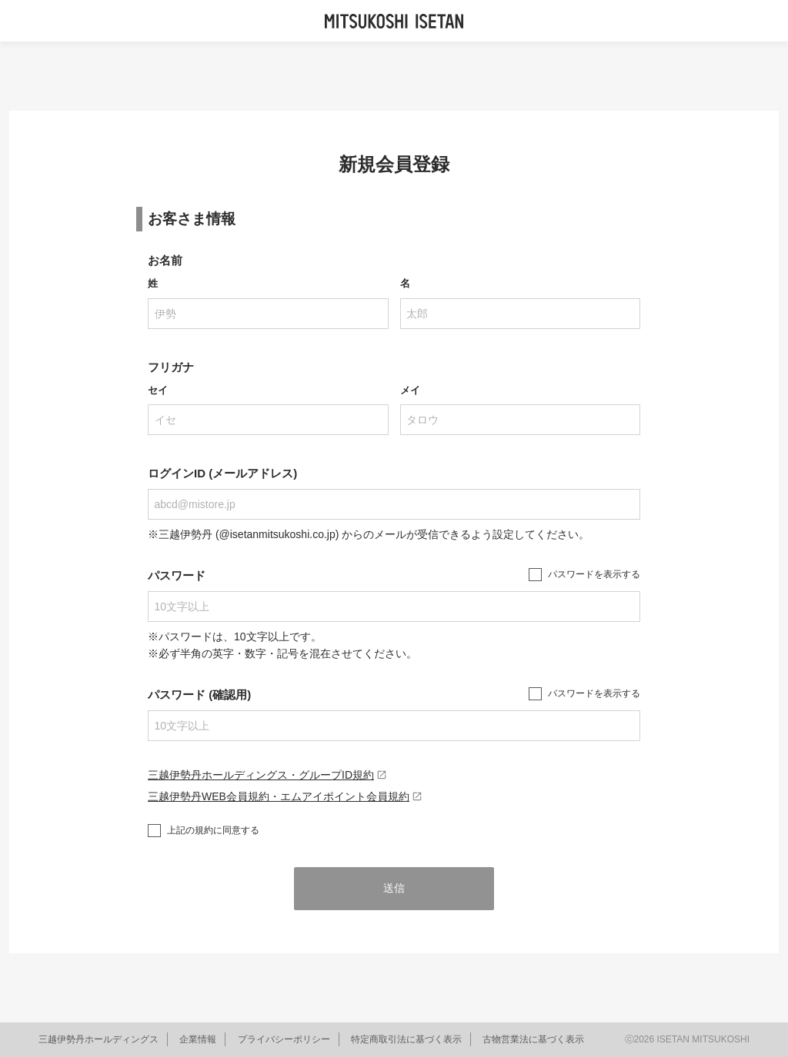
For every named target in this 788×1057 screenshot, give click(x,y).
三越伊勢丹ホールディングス (98, 1039)
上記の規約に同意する (213, 830)
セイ (158, 390)
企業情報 (197, 1039)
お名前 (165, 260)
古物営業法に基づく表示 (533, 1039)
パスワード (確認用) (199, 694)
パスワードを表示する (594, 574)
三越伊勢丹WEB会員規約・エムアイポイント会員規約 (285, 796)
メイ (410, 390)
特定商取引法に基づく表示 (406, 1039)
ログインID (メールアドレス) (222, 473)
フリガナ (171, 367)
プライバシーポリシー (284, 1039)
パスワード (176, 575)
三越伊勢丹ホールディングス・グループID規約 (267, 775)
